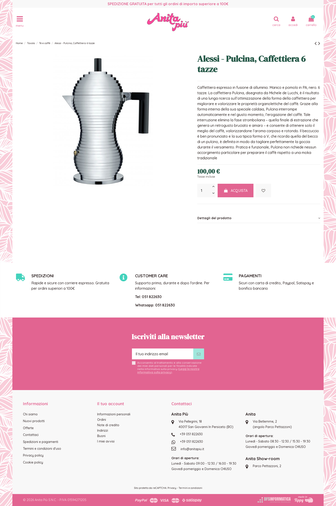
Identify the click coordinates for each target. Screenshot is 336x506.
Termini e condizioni (190, 488)
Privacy (172, 488)
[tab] (258, 218)
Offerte (28, 428)
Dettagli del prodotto (258, 218)
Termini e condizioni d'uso (42, 449)
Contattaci (31, 435)
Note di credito (108, 425)
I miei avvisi (106, 441)
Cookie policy (33, 462)
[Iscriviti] (198, 353)
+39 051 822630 (191, 434)
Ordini (101, 420)
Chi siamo (30, 414)
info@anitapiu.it (192, 449)
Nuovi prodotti (34, 421)
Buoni (101, 436)
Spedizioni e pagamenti (40, 442)
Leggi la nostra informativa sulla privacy (168, 370)
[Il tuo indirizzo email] (162, 353)
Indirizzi (102, 430)
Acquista (235, 190)
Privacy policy (33, 455)
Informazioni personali (113, 414)
